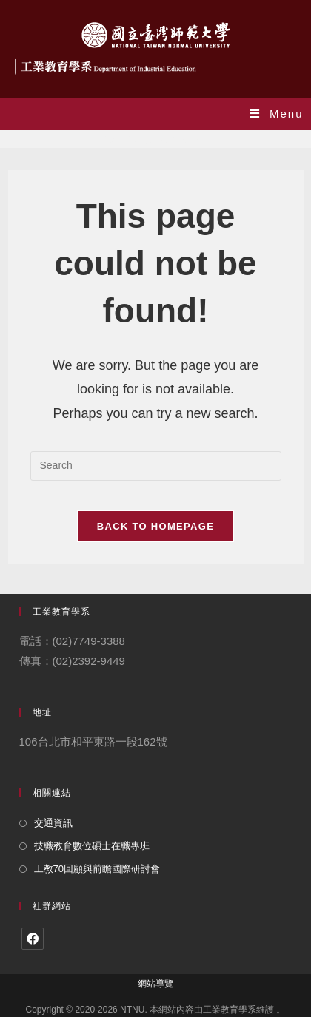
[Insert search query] (155, 466)
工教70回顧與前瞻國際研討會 (97, 868)
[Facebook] (32, 939)
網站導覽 (155, 984)
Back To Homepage (155, 526)
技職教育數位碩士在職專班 (92, 845)
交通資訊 (53, 822)
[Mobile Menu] (277, 113)
